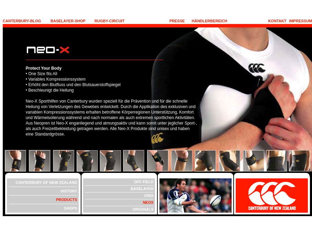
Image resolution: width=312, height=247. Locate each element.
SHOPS (70, 208)
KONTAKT (277, 21)
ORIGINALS (143, 209)
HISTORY (68, 191)
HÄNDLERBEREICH (209, 21)
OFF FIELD (144, 182)
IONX (149, 195)
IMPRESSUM (300, 21)
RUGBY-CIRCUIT (109, 21)
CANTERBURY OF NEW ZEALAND (46, 182)
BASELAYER (142, 189)
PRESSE (177, 21)
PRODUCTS (66, 200)
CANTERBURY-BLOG (22, 21)
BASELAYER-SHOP (68, 21)
